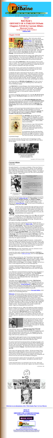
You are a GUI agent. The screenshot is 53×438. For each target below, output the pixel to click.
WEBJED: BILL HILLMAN (26, 426)
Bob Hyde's (26, 411)
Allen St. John (29, 224)
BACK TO (26, 410)
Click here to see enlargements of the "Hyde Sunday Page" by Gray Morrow (26, 406)
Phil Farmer (12, 293)
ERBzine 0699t (27, 31)
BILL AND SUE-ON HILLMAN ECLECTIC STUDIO (26, 429)
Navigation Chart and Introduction (26, 414)
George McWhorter (25, 284)
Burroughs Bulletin (35, 290)
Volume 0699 (26, 17)
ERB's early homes (26, 253)
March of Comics (27, 40)
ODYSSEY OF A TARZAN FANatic (26, 413)
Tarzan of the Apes (23, 198)
